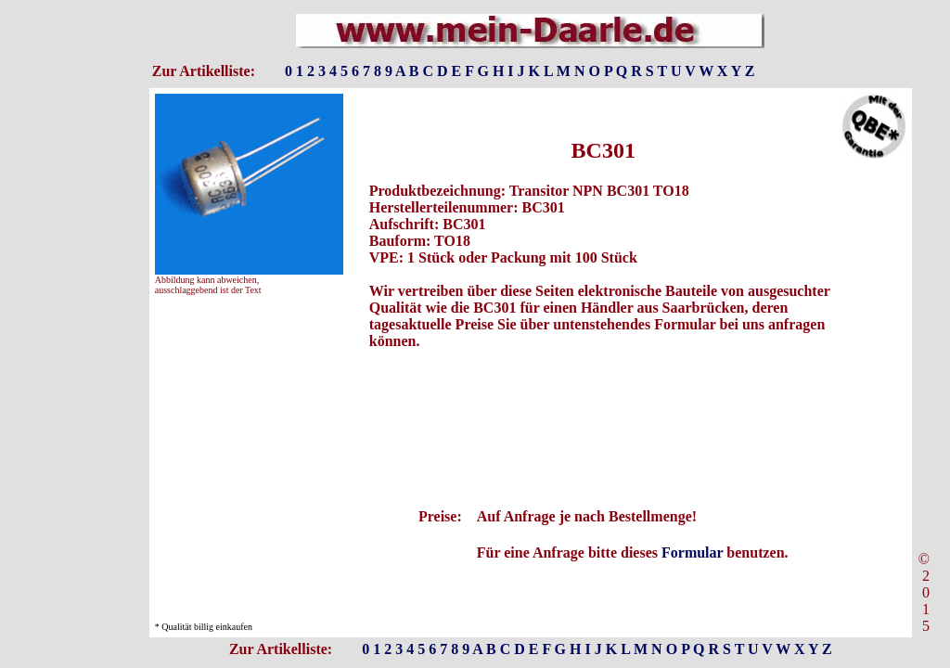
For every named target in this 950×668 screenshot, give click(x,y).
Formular (692, 552)
